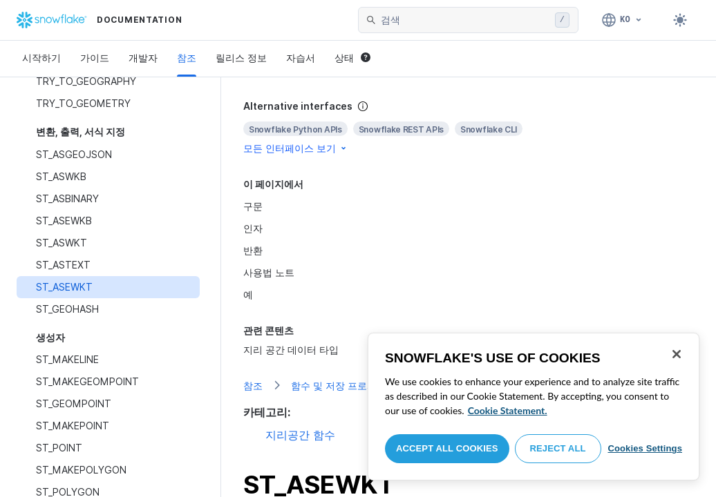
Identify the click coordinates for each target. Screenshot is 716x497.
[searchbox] (465, 20)
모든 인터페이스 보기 (295, 148)
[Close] (676, 354)
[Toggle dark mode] (680, 20)
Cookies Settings (644, 448)
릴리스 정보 (241, 58)
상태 (352, 58)
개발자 (143, 58)
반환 (253, 250)
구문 (253, 206)
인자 (253, 228)
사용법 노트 (268, 272)
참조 (186, 58)
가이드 (94, 58)
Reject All (558, 448)
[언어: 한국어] (622, 20)
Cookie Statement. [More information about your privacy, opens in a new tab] (507, 410)
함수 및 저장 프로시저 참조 (349, 385)
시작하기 (41, 58)
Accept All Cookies (447, 448)
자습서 (300, 58)
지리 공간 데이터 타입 (291, 349)
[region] (533, 406)
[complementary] (468, 127)
